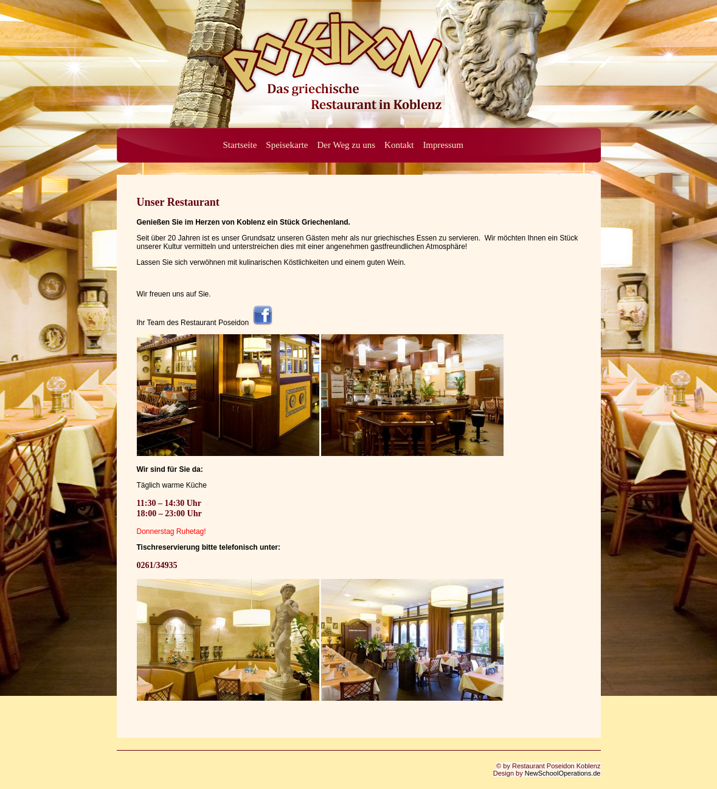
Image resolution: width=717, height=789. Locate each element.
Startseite (240, 145)
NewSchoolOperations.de (563, 773)
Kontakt (399, 145)
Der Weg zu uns (346, 145)
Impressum (443, 145)
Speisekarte (287, 145)
